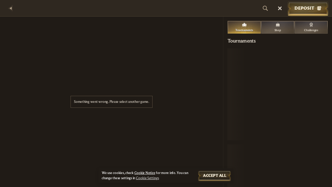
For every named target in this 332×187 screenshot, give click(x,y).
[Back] (10, 8)
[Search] (265, 8)
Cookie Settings (147, 178)
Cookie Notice (144, 173)
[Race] (280, 8)
